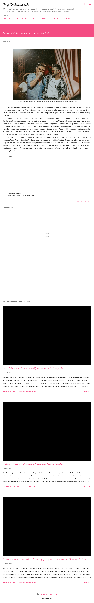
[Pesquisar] (85, 4)
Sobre (34, 18)
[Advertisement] (47, 279)
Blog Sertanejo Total (16, 4)
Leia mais (87, 391)
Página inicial (7, 18)
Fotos (56, 18)
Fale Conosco (22, 18)
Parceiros (45, 18)
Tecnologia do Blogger (47, 594)
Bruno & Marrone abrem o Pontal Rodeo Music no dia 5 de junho (33, 368)
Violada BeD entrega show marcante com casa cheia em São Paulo (33, 463)
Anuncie (67, 18)
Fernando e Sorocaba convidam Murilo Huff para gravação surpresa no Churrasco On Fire (44, 559)
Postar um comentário (26, 391)
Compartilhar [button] (83, 201)
